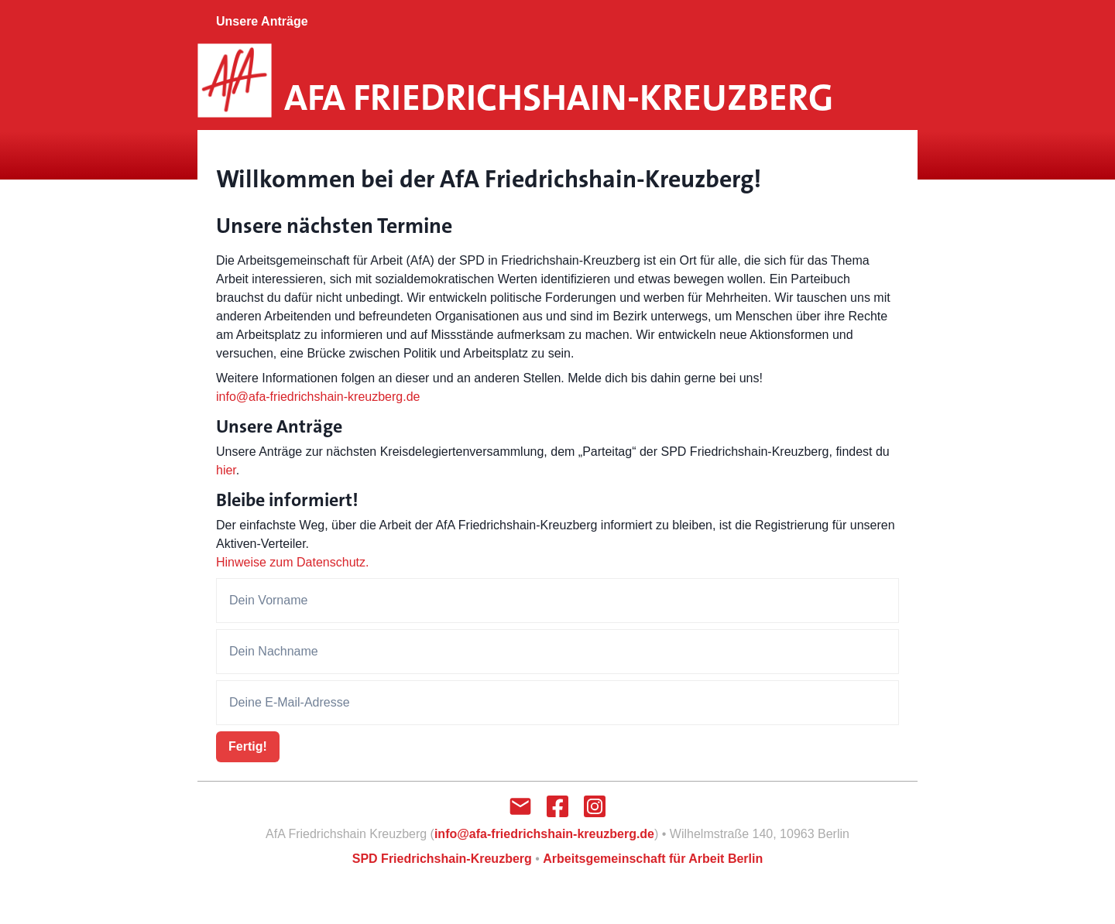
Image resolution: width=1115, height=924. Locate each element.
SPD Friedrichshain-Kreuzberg (442, 858)
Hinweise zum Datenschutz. (292, 562)
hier (226, 470)
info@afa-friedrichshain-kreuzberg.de (318, 396)
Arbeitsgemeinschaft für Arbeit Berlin (653, 858)
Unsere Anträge (262, 21)
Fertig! (247, 746)
